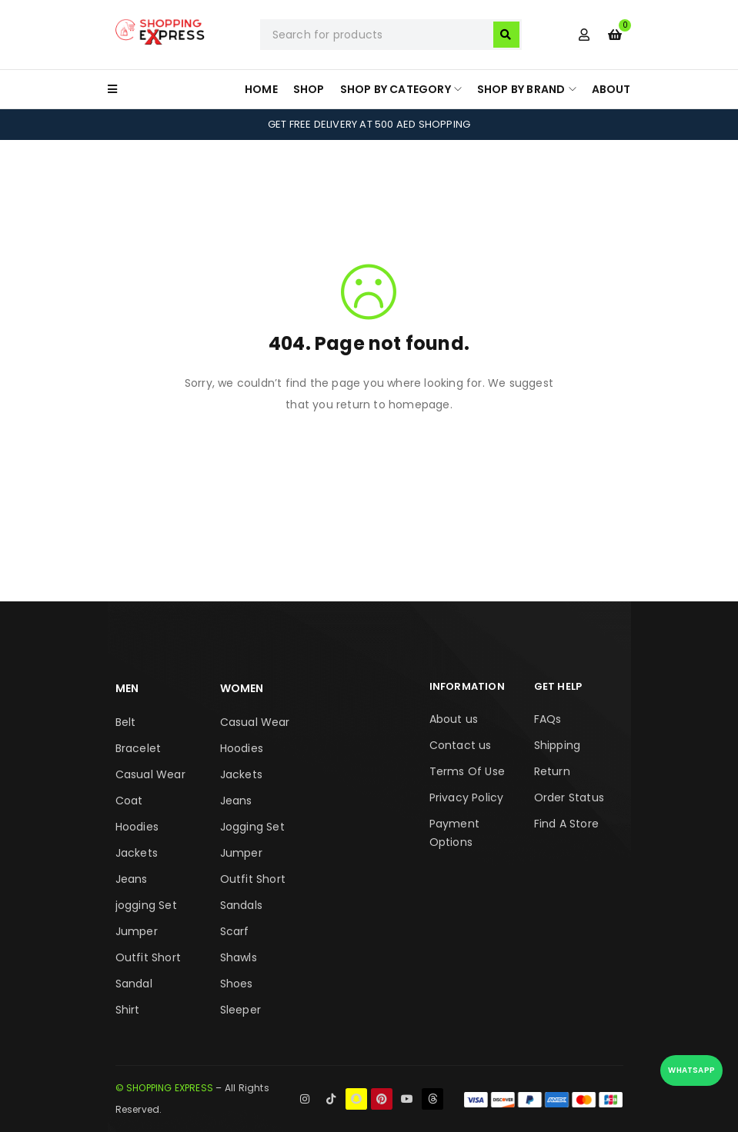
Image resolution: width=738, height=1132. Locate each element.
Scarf (234, 931)
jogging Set (146, 905)
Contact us (460, 745)
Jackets (136, 853)
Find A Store (566, 823)
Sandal (133, 983)
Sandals (241, 905)
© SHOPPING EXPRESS (164, 1087)
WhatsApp (691, 1070)
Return (552, 771)
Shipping (557, 745)
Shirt (127, 1009)
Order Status (569, 797)
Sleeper (240, 1009)
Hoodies (137, 826)
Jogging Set (252, 826)
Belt (125, 722)
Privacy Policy (466, 797)
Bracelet (138, 748)
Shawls (238, 957)
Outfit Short (148, 957)
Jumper (136, 931)
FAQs (548, 719)
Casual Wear (150, 774)
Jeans (131, 879)
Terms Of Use (467, 771)
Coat (129, 800)
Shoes (236, 983)
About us (454, 719)
